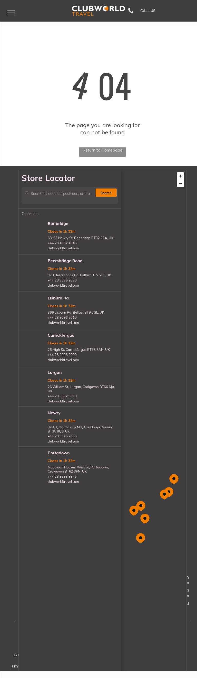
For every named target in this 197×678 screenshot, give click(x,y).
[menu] (11, 13)
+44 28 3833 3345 (62, 476)
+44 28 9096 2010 (62, 317)
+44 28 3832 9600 (62, 396)
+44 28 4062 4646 (62, 243)
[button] (145, 518)
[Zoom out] (180, 183)
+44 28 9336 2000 (62, 355)
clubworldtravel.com (63, 248)
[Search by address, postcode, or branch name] (62, 196)
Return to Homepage (103, 150)
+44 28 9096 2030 (62, 280)
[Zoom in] (180, 176)
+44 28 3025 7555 (62, 436)
